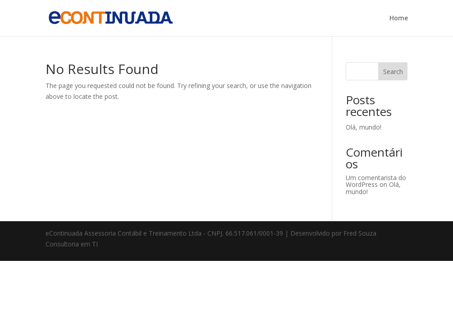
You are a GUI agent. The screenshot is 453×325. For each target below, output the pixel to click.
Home (398, 18)
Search (393, 71)
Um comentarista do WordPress (376, 181)
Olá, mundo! (363, 127)
